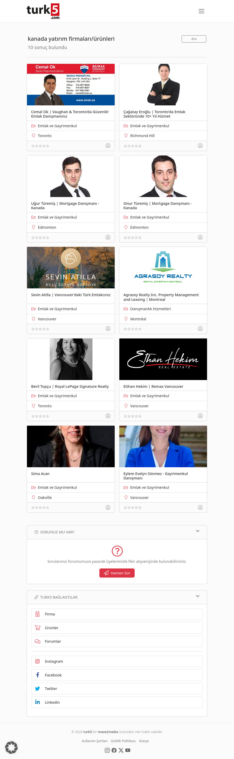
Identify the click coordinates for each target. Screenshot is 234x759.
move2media (108, 731)
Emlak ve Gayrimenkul (57, 125)
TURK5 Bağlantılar (117, 597)
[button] (11, 747)
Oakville (45, 497)
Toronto (45, 135)
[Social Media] (107, 750)
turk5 (88, 731)
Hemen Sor (117, 573)
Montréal (138, 318)
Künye (144, 740)
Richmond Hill (142, 135)
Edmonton (47, 227)
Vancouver (47, 318)
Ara (194, 39)
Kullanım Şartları (95, 740)
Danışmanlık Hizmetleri (150, 308)
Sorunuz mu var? (117, 531)
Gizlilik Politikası (123, 740)
